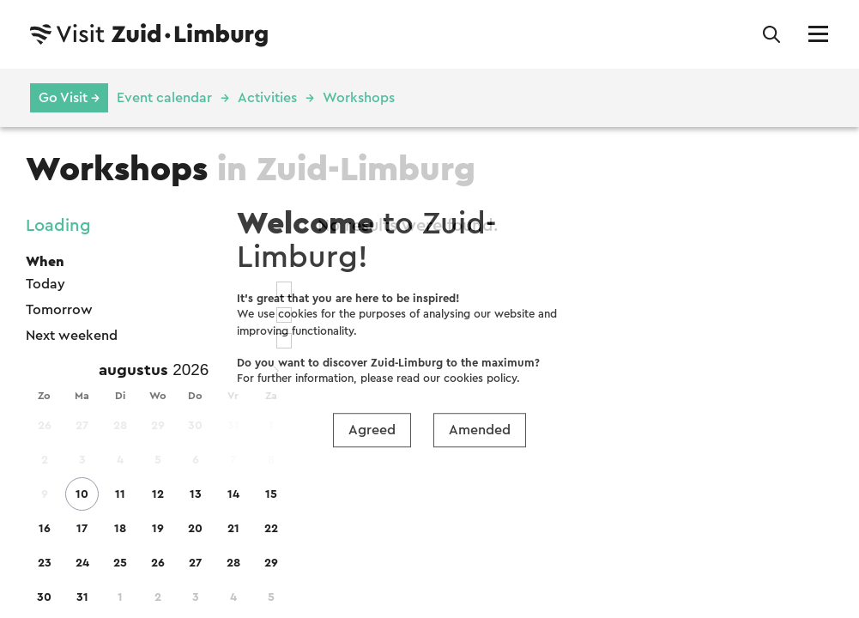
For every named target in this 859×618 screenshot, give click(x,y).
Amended (480, 430)
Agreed (372, 430)
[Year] (195, 369)
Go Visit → (69, 98)
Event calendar (164, 98)
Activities (267, 98)
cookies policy (480, 378)
